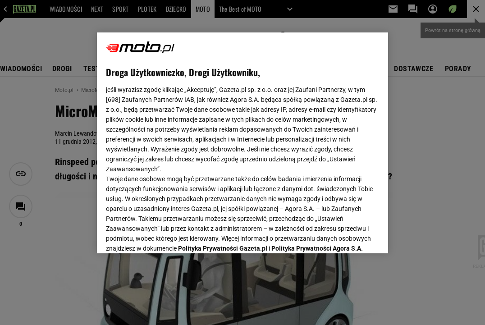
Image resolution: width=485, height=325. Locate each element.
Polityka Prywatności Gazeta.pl (222, 138)
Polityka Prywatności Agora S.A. (317, 138)
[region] (242, 142)
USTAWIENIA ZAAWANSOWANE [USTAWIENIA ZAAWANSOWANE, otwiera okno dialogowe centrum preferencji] (165, 235)
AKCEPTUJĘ (349, 235)
